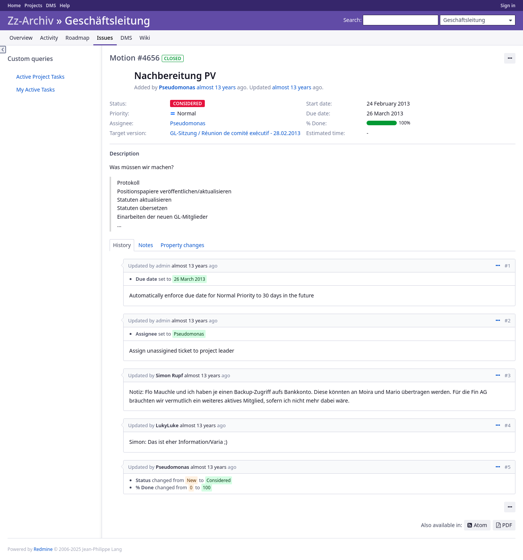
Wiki (144, 37)
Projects (33, 5)
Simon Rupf (169, 375)
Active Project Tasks (40, 76)
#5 (507, 467)
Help (65, 5)
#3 (507, 375)
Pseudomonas (177, 87)
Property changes (182, 245)
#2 (507, 320)
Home (14, 5)
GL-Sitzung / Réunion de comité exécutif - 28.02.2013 (235, 133)
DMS (51, 5)
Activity (49, 37)
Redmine (43, 549)
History (122, 245)
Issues (105, 37)
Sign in (508, 5)
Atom (480, 525)
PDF (507, 525)
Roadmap (77, 37)
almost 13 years (216, 87)
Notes (145, 245)
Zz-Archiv (31, 20)
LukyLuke (167, 425)
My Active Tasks (35, 89)
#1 (507, 265)
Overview (20, 37)
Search (352, 19)
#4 (507, 425)
